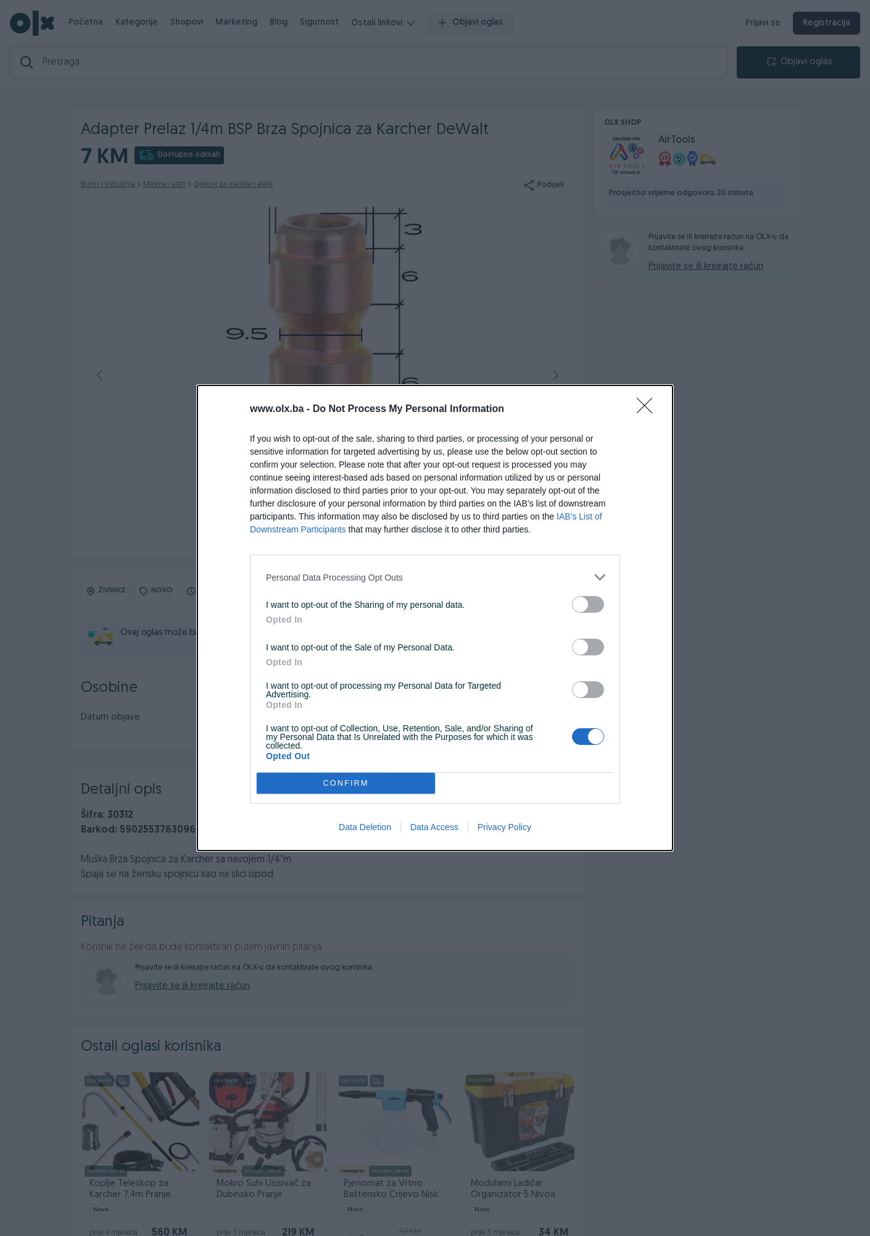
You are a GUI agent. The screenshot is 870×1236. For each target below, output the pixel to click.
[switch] (588, 604)
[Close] (648, 409)
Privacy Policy (504, 827)
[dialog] (435, 618)
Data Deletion (365, 827)
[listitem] (435, 577)
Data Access (434, 827)
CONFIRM (346, 783)
